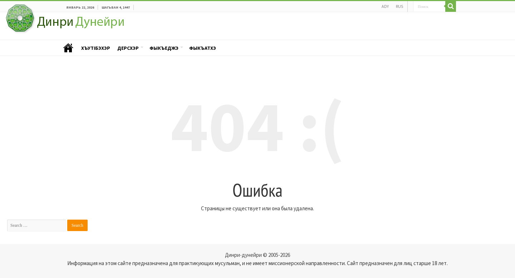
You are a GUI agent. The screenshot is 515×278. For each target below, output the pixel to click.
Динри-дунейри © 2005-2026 (257, 254)
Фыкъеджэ (163, 48)
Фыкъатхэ (202, 48)
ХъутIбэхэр (95, 48)
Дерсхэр (128, 48)
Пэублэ (68, 48)
